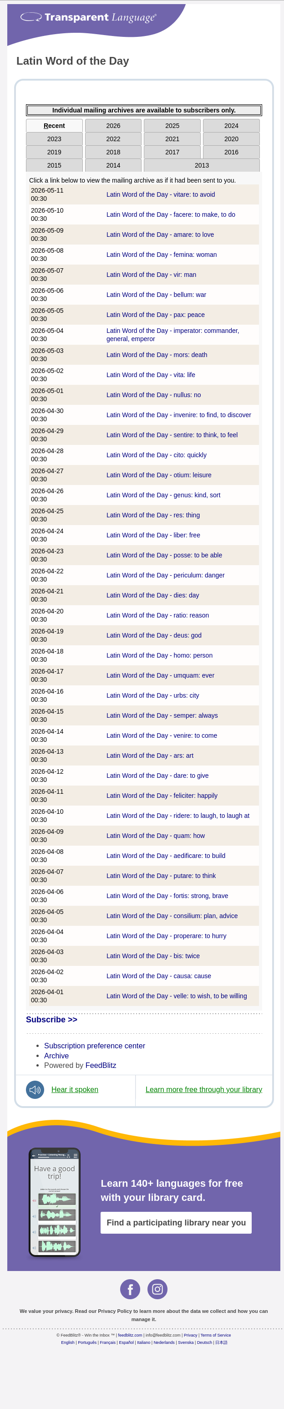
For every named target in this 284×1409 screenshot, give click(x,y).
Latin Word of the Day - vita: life (150, 374)
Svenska (186, 1342)
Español (126, 1342)
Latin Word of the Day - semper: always (162, 715)
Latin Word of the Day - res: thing (153, 515)
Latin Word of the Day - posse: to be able (164, 555)
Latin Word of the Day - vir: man (151, 274)
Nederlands (164, 1342)
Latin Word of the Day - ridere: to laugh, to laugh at (177, 815)
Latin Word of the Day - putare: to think (161, 875)
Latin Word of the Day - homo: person (159, 655)
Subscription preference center (94, 1045)
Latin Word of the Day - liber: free (153, 535)
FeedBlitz (101, 1065)
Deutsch (204, 1342)
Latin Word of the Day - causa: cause (158, 976)
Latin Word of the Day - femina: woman (161, 254)
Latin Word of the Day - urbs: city (152, 695)
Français (108, 1342)
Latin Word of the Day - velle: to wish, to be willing (176, 996)
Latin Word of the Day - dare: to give (157, 775)
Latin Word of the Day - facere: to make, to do (170, 214)
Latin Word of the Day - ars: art (149, 755)
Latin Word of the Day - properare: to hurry (166, 935)
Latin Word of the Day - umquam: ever (160, 675)
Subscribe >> (51, 1019)
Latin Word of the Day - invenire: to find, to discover (178, 415)
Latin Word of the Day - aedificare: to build (165, 855)
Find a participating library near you (176, 1222)
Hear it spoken (74, 1089)
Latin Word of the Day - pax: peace (155, 314)
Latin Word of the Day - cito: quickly (156, 455)
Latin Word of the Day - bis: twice (153, 956)
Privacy (191, 1335)
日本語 (221, 1342)
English (68, 1342)
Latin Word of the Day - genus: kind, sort (163, 495)
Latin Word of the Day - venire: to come (161, 735)
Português (87, 1342)
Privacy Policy (115, 1311)
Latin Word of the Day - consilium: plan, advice (172, 915)
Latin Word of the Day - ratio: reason (157, 615)
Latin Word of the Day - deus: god (154, 635)
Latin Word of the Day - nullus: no (153, 394)
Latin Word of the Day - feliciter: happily (162, 795)
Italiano (143, 1342)
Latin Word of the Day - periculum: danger (165, 575)
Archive (56, 1056)
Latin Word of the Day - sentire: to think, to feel (172, 435)
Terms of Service (216, 1335)
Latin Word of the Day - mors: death (157, 354)
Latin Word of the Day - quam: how (155, 835)
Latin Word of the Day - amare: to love (160, 234)
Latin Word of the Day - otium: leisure (159, 475)
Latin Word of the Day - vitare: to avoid (160, 194)
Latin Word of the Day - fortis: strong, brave (167, 895)
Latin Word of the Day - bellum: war (156, 294)
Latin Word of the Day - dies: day (152, 595)
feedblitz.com (130, 1335)
